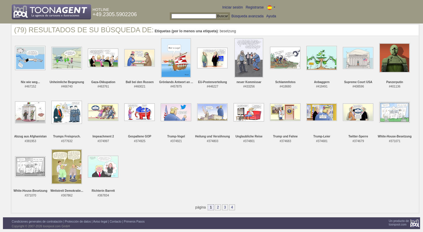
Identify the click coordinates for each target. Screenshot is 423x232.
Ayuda (271, 16)
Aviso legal (100, 221)
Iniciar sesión (232, 7)
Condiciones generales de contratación (37, 221)
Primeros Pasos (134, 221)
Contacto (115, 221)
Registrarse (254, 7)
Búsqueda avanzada (247, 16)
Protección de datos (78, 221)
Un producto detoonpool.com (399, 222)
